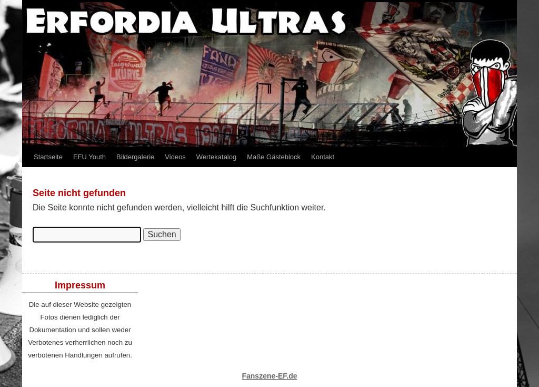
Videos (175, 157)
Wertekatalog (216, 157)
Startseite (48, 157)
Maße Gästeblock (274, 157)
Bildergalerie (135, 157)
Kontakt (322, 157)
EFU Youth (89, 157)
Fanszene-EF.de (269, 376)
